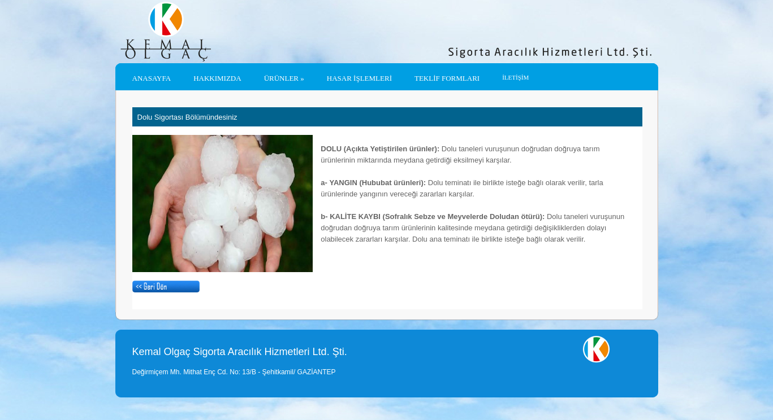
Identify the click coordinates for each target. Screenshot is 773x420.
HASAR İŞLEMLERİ (359, 78)
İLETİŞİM (515, 77)
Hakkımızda (217, 78)
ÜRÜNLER (284, 78)
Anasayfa (151, 78)
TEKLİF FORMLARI (447, 78)
